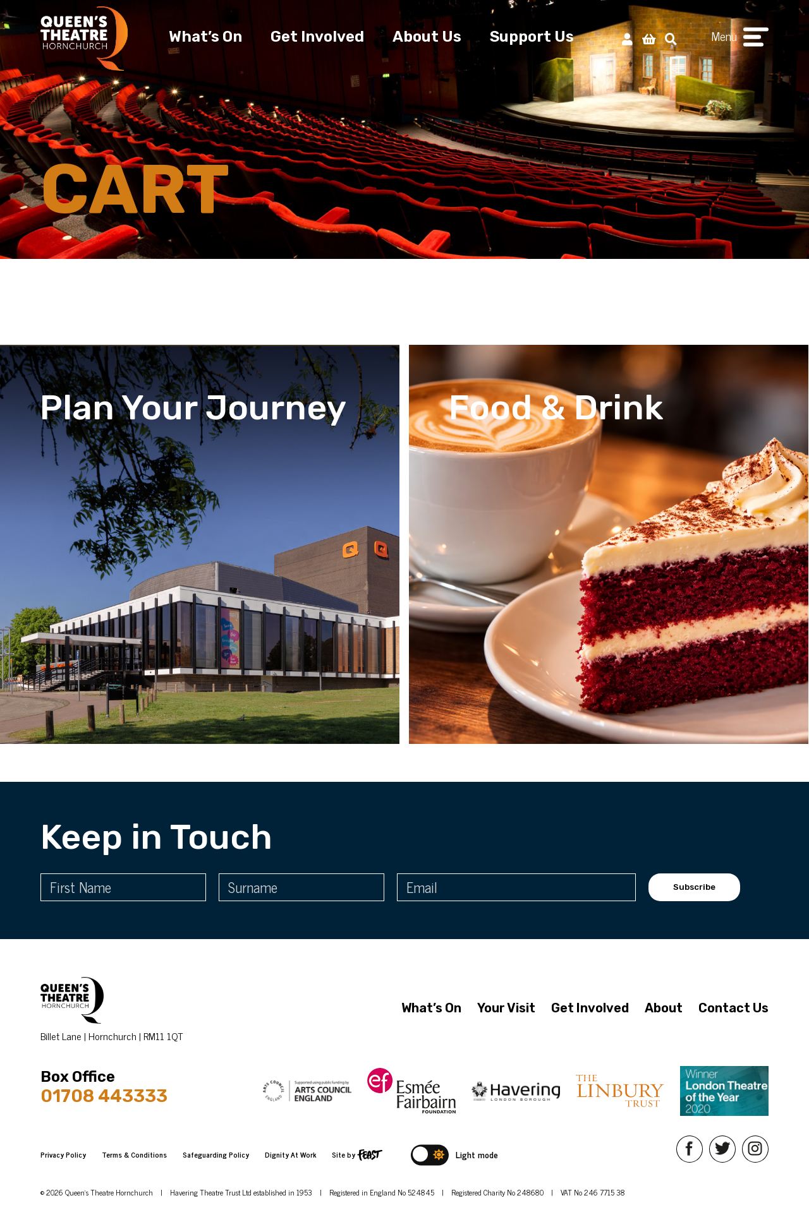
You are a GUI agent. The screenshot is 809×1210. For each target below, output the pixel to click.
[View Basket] (648, 38)
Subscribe (694, 887)
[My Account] (627, 38)
